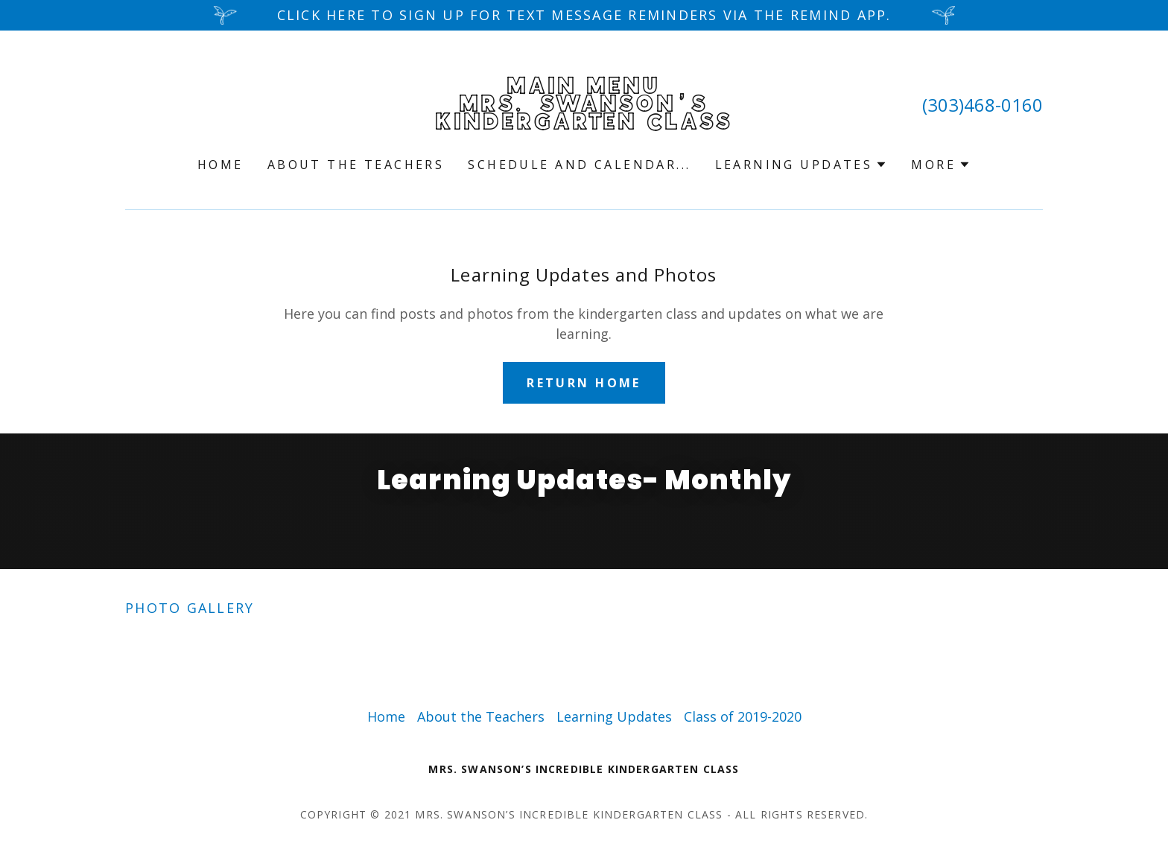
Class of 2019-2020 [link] (743, 716)
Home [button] (386, 716)
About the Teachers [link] (356, 164)
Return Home (584, 383)
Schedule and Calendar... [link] (579, 164)
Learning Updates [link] (614, 716)
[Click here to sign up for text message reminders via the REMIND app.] (584, 15)
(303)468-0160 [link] (982, 104)
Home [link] (220, 164)
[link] (584, 124)
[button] (801, 165)
